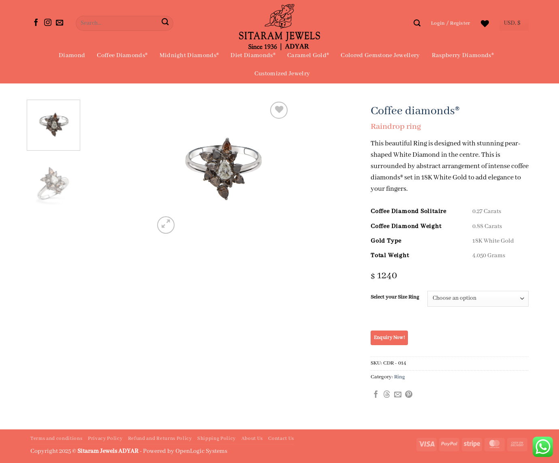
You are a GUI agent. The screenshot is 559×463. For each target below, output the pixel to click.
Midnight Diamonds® (189, 55)
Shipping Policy (216, 438)
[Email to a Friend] (397, 395)
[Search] (417, 23)
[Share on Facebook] (376, 395)
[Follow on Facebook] (36, 23)
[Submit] (165, 23)
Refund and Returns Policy (160, 438)
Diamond (72, 55)
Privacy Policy (105, 438)
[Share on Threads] (386, 395)
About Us (252, 438)
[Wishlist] (485, 23)
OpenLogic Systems (201, 451)
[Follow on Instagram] (47, 23)
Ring (399, 376)
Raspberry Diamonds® (463, 55)
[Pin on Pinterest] (408, 395)
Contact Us (281, 438)
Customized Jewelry (282, 73)
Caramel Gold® (308, 55)
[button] (450, 23)
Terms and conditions (56, 438)
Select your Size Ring (395, 297)
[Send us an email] (59, 23)
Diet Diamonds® (252, 55)
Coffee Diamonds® (122, 55)
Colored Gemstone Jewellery (380, 55)
